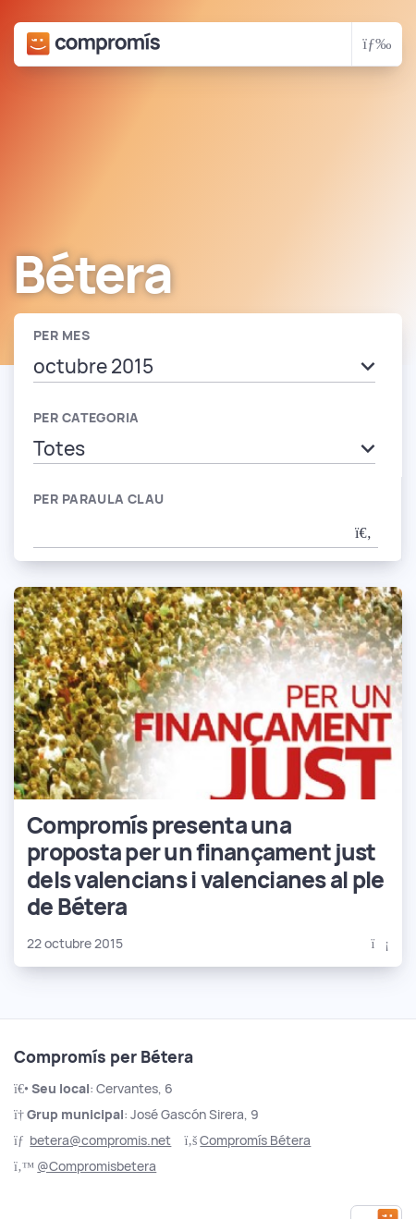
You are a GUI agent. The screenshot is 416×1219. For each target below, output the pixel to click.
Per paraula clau (99, 499)
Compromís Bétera (255, 1140)
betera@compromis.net (100, 1140)
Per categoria (86, 417)
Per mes (61, 335)
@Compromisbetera (96, 1166)
